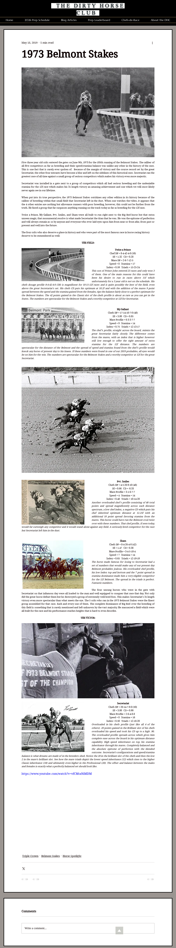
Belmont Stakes (50, 856)
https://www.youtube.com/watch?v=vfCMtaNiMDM (57, 773)
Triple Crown (30, 856)
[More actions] (152, 43)
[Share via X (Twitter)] (23, 868)
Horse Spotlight (72, 856)
